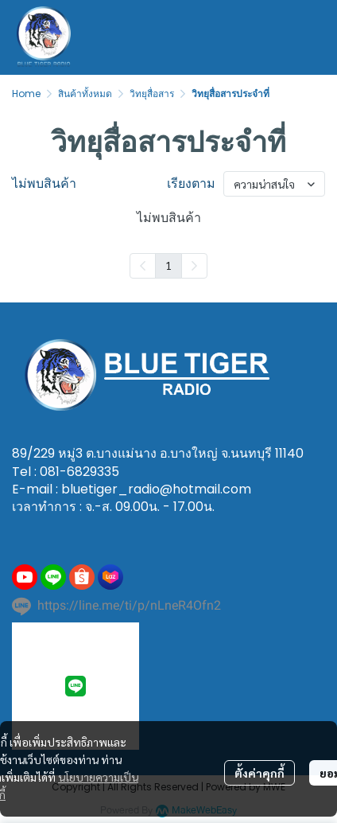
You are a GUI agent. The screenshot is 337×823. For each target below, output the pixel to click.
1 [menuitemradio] (168, 265)
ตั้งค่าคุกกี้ (259, 773)
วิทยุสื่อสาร (152, 93)
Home (26, 93)
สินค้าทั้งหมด (85, 93)
